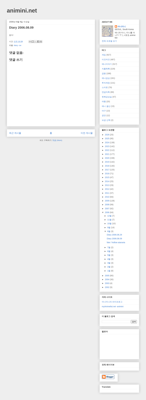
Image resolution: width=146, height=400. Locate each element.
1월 (109, 271)
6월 (109, 251)
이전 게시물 (87, 133)
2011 (107, 193)
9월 (109, 227)
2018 (107, 166)
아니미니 (122, 26)
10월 (109, 223)
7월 (109, 247)
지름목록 (106, 69)
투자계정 (106, 83)
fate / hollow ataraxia (116, 242)
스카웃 (105, 87)
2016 (107, 173)
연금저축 (106, 92)
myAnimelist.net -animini (112, 306)
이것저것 (106, 59)
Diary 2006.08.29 (114, 235)
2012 (107, 189)
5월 (109, 255)
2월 (109, 267)
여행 (104, 101)
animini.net (22, 10)
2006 (107, 212)
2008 (107, 204)
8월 (109, 231)
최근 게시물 (15, 133)
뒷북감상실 (107, 97)
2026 (107, 135)
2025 (107, 138)
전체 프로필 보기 (109, 41)
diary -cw (17, 45)
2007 (107, 208)
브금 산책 (106, 120)
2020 (107, 158)
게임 (104, 55)
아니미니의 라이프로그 (112, 302)
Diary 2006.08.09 (114, 238)
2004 (107, 279)
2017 (107, 170)
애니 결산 (106, 106)
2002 (107, 287)
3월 (109, 263)
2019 (107, 162)
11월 (109, 220)
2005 (107, 275)
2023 (107, 146)
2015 (107, 177)
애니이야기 (107, 64)
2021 (107, 154)
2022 (107, 150)
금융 (104, 73)
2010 (107, 197)
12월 (109, 216)
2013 (107, 185)
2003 (107, 283)
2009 (107, 201)
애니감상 (106, 78)
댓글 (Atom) (57, 140)
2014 (107, 181)
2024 (107, 142)
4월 (109, 259)
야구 (104, 111)
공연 (104, 115)
